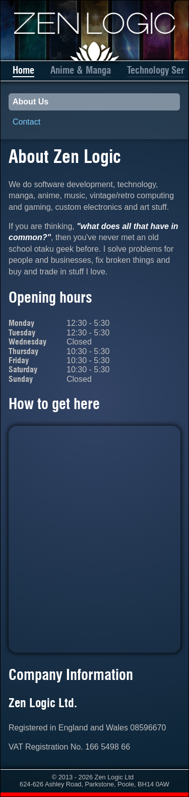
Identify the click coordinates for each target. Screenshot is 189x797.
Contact (26, 122)
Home (23, 70)
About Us (30, 101)
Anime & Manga (80, 70)
